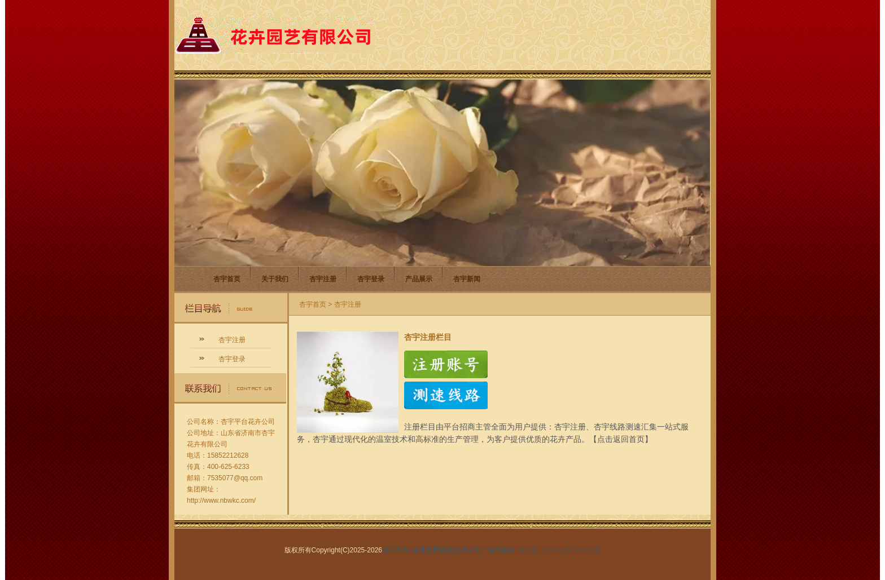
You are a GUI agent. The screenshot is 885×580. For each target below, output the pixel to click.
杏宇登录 (370, 279)
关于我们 (274, 279)
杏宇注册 (322, 279)
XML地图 (587, 550)
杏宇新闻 (466, 279)
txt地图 (527, 550)
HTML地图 (556, 550)
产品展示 (418, 279)
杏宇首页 (226, 279)
